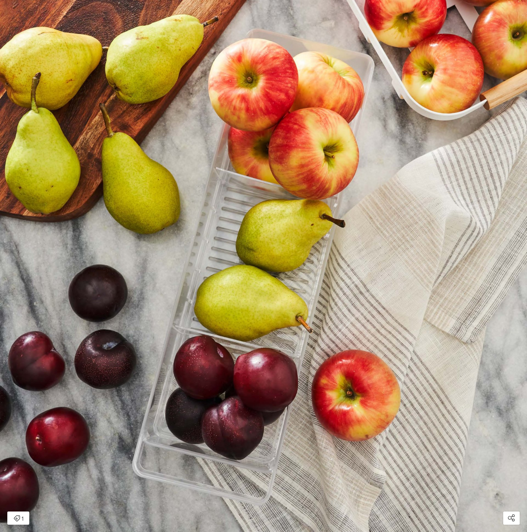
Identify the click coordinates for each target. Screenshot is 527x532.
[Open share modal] (511, 518)
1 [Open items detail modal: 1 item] (18, 518)
